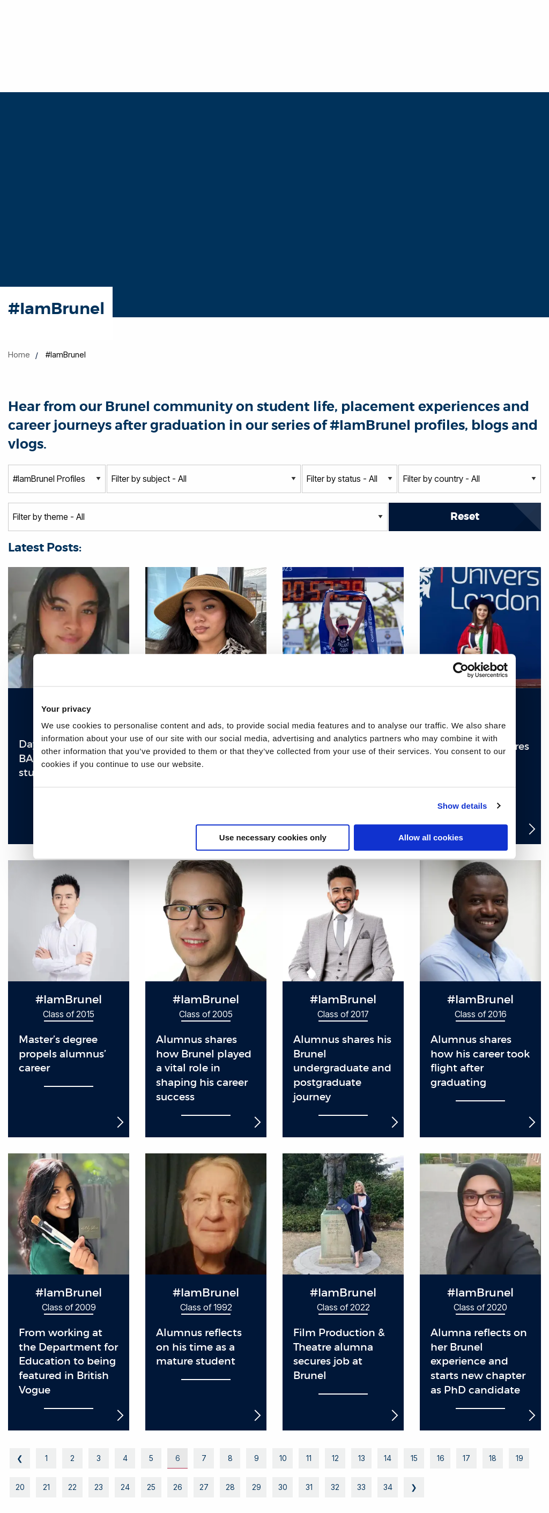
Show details (462, 805)
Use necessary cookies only (273, 837)
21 (46, 1487)
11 (308, 1458)
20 (20, 1487)
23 (98, 1487)
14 (387, 1458)
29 (256, 1487)
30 (282, 1487)
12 (335, 1458)
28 (230, 1487)
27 (204, 1487)
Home (19, 354)
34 (387, 1487)
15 (414, 1458)
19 (519, 1458)
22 (72, 1487)
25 (151, 1487)
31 (309, 1487)
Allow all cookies (430, 837)
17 (466, 1458)
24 (125, 1487)
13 (361, 1458)
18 (492, 1458)
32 (335, 1487)
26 (177, 1487)
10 (282, 1458)
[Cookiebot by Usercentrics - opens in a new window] (461, 670)
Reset (464, 516)
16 (440, 1458)
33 (361, 1487)
